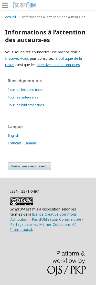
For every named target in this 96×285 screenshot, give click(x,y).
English (13, 135)
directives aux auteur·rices (58, 64)
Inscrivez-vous (17, 58)
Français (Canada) (22, 143)
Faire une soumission (29, 166)
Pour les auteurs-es (23, 97)
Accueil (10, 17)
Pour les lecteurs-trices (26, 89)
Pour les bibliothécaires (26, 105)
